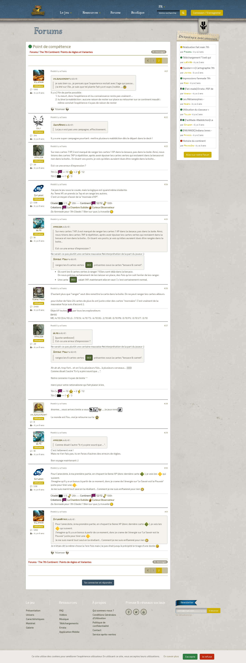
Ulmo (38, 230)
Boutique (137, 13)
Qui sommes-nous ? (103, 610)
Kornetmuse (38, 299)
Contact (97, 630)
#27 (166, 325)
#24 (166, 184)
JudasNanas (59, 125)
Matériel (30, 623)
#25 (166, 219)
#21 (166, 71)
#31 (166, 512)
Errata (62, 627)
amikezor (38, 157)
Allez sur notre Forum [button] (197, 154)
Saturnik (38, 195)
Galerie (30, 627)
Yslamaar (39, 82)
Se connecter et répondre (98, 582)
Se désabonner (184, 614)
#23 (166, 146)
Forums (115, 13)
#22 (166, 117)
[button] (162, 7)
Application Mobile (69, 631)
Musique (64, 619)
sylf (38, 128)
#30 (166, 468)
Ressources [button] (91, 13)
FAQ (61, 610)
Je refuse (207, 656)
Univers (30, 614)
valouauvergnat (61, 79)
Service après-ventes (104, 634)
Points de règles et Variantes (77, 52)
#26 (166, 288)
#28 (166, 403)
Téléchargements (68, 623)
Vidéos (63, 614)
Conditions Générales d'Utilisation (104, 616)
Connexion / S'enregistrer (207, 12)
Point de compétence (49, 46)
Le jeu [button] (66, 13)
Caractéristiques (35, 619)
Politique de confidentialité (101, 624)
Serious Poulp (60, 259)
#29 (166, 432)
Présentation (33, 610)
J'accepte (190, 656)
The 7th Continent (49, 52)
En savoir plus (171, 656)
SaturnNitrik (60, 519)
